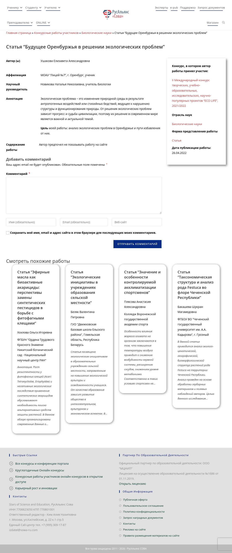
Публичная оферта (135, 499)
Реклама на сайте (134, 529)
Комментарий (18, 174)
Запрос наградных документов (143, 517)
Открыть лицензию (132, 484)
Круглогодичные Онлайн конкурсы (39, 470)
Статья (176, 140)
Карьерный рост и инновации (36, 488)
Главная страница (18, 33)
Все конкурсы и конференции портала (42, 463)
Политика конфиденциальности (144, 511)
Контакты (129, 523)
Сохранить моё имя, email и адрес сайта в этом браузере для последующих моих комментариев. (83, 233)
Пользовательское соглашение (143, 506)
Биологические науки (96, 33)
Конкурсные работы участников (56, 33)
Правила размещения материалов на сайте (151, 535)
